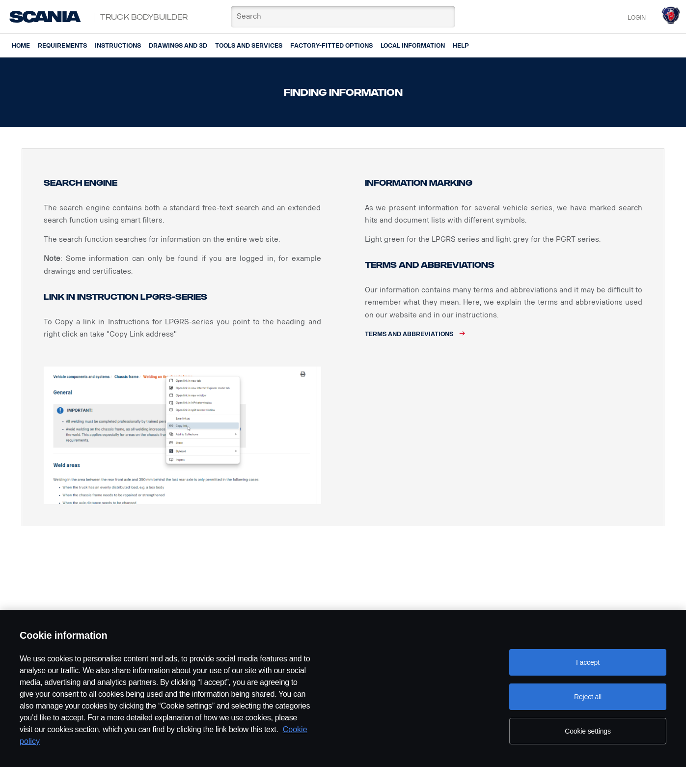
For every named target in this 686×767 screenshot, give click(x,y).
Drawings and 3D (178, 45)
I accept (588, 662)
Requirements (62, 45)
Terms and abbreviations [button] (409, 334)
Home (21, 45)
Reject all (588, 697)
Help (461, 45)
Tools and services (248, 45)
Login (637, 17)
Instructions (118, 45)
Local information (413, 45)
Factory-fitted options (331, 45)
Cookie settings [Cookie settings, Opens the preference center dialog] (588, 731)
